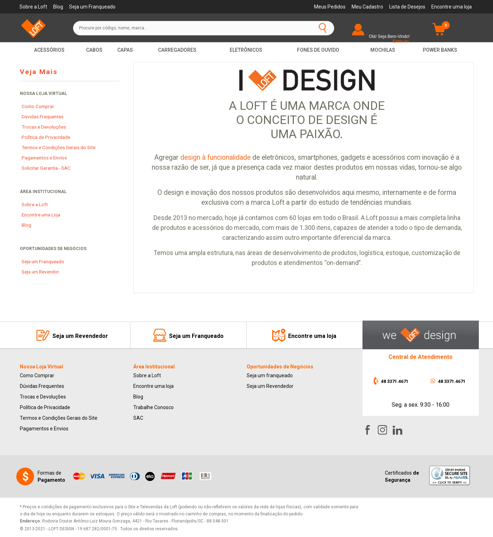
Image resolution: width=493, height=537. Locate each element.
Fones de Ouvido (318, 50)
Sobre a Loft (33, 7)
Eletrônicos (246, 50)
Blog (58, 7)
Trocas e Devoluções (44, 127)
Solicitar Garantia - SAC (46, 168)
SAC (138, 418)
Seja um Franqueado (92, 7)
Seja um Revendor (40, 272)
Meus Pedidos (330, 7)
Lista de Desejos (407, 7)
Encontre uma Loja (41, 214)
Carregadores (177, 50)
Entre (398, 41)
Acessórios (49, 50)
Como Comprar (38, 106)
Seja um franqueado (270, 375)
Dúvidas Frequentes (42, 116)
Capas (125, 50)
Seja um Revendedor (270, 386)
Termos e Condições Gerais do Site (58, 147)
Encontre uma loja (451, 7)
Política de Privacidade (46, 137)
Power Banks (440, 50)
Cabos (94, 50)
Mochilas (382, 50)
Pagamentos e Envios (44, 157)
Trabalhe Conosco (153, 407)
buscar (322, 28)
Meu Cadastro (367, 7)
